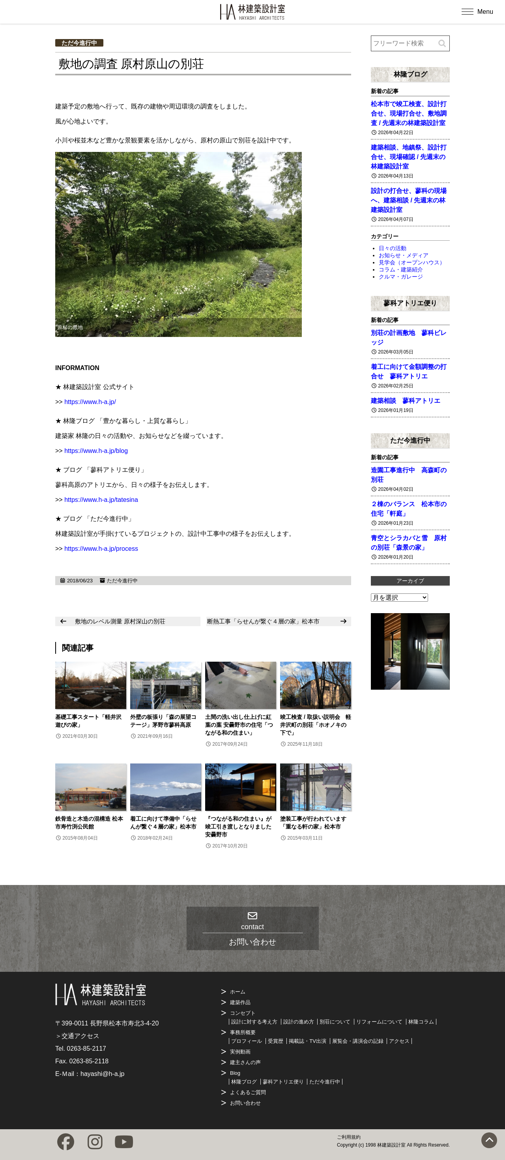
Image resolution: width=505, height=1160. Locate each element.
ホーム (237, 992)
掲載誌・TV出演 (307, 1041)
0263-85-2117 (86, 1048)
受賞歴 (275, 1041)
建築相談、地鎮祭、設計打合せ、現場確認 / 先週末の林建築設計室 (409, 157)
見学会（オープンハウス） (412, 262)
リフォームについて (379, 1022)
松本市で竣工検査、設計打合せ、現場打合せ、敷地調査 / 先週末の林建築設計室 (409, 113)
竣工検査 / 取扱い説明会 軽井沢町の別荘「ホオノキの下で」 (315, 725)
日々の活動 (392, 248)
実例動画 (240, 1052)
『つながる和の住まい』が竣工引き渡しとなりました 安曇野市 (238, 827)
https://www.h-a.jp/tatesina (101, 499)
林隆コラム (421, 1022)
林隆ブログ (410, 74)
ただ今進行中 (79, 42)
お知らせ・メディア (403, 255)
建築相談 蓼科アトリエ (405, 400)
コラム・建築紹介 (401, 269)
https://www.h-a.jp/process (101, 548)
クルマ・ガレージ (401, 276)
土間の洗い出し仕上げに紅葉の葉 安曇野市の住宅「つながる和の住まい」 (239, 725)
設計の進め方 (298, 1022)
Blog (235, 1073)
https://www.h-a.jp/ (90, 402)
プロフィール (246, 1041)
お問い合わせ (245, 1103)
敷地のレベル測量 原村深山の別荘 (120, 621)
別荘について (335, 1022)
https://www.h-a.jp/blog (96, 450)
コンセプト (243, 1013)
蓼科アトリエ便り (410, 303)
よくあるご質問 (248, 1092)
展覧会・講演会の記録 (357, 1041)
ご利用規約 (349, 1137)
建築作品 (240, 1002)
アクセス (399, 1041)
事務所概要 (243, 1032)
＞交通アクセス (77, 1036)
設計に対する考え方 (254, 1022)
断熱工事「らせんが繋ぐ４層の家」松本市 (263, 621)
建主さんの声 (245, 1062)
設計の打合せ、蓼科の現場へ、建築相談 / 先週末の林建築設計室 (409, 200)
